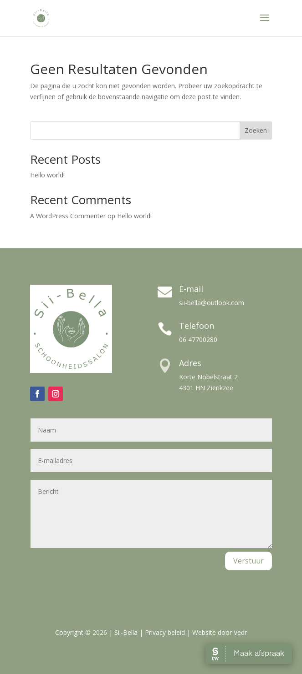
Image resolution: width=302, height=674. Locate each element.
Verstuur (248, 561)
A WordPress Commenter (68, 215)
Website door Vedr (219, 632)
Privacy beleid (165, 632)
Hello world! (47, 175)
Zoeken (256, 130)
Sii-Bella (126, 632)
